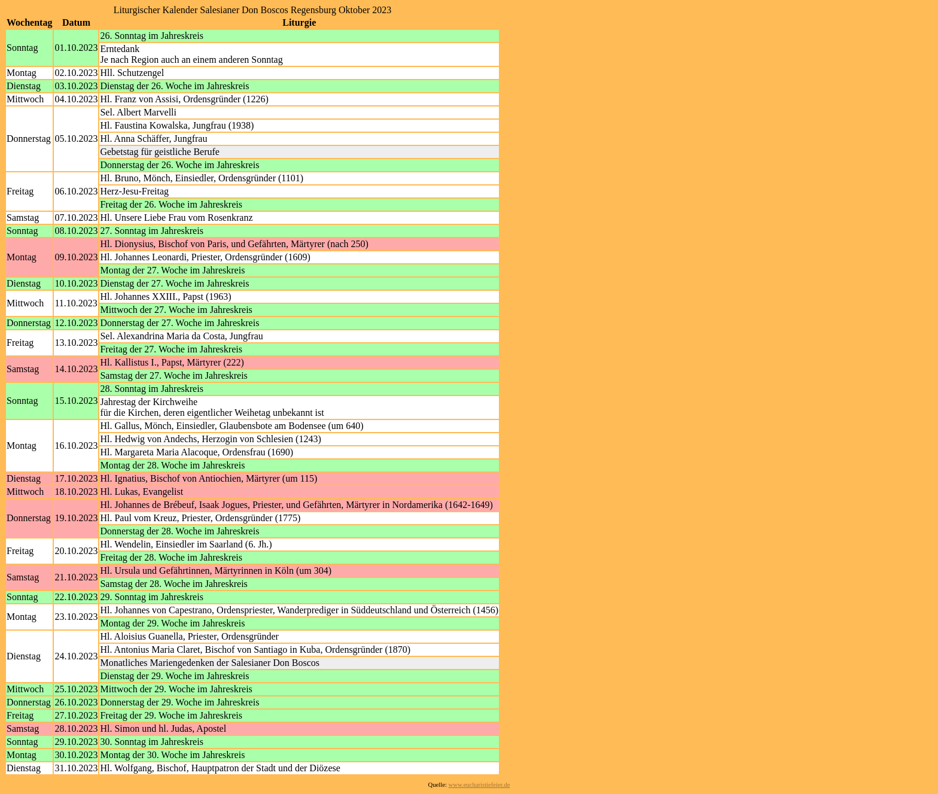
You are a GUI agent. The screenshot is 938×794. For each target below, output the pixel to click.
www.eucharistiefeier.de (479, 784)
